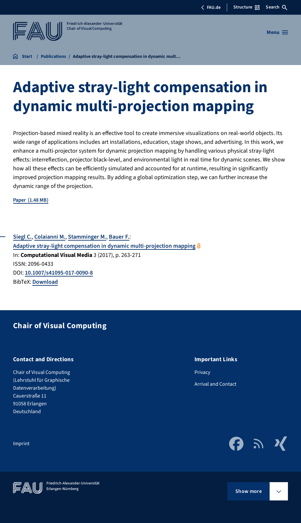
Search (276, 7)
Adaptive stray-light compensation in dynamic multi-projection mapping (105, 246)
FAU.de (211, 7)
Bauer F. (119, 237)
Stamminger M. (87, 237)
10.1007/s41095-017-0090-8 (59, 272)
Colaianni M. (49, 237)
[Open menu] (277, 32)
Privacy (202, 371)
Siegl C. (22, 237)
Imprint (21, 442)
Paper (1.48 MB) (30, 200)
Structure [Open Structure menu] (246, 7)
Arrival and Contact (215, 383)
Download (45, 281)
